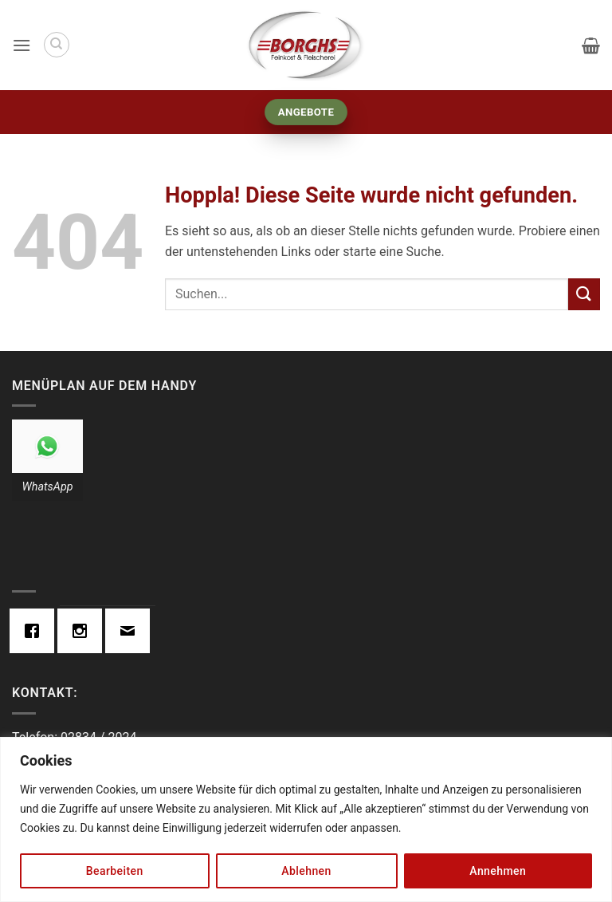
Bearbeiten (114, 871)
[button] (21, 45)
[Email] (131, 631)
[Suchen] (56, 44)
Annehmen (497, 871)
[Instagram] (84, 631)
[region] (306, 819)
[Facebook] (36, 631)
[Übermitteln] (584, 293)
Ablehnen (306, 871)
